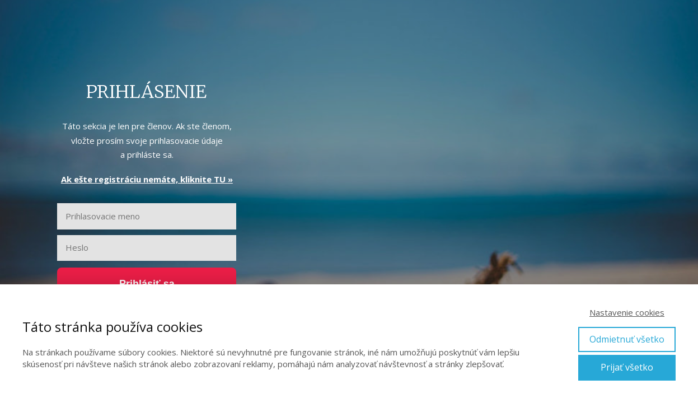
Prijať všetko (627, 367)
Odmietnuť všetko (626, 339)
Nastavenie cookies (626, 312)
